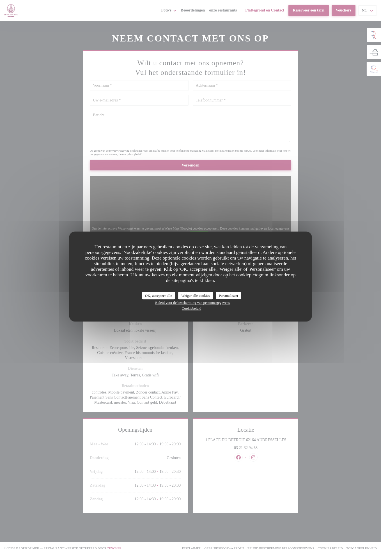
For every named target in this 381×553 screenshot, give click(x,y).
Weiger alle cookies (195, 295)
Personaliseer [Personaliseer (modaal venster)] (228, 295)
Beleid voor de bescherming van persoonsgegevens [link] (192, 302)
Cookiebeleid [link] (191, 308)
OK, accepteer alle (158, 295)
